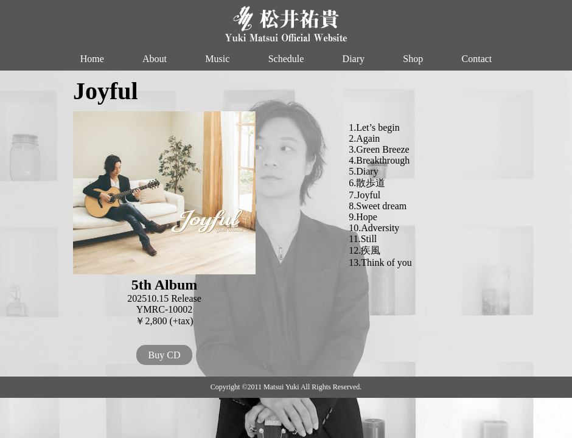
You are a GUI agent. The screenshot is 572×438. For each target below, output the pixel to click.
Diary (353, 59)
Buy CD (164, 355)
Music (217, 59)
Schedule (286, 59)
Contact (477, 59)
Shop (413, 59)
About (154, 59)
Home (92, 59)
